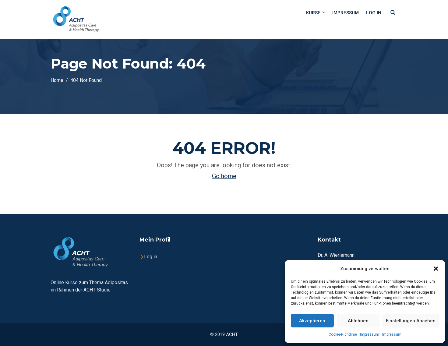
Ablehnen (358, 320)
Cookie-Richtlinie (343, 334)
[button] (436, 269)
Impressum (369, 334)
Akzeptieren (312, 320)
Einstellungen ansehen (411, 320)
